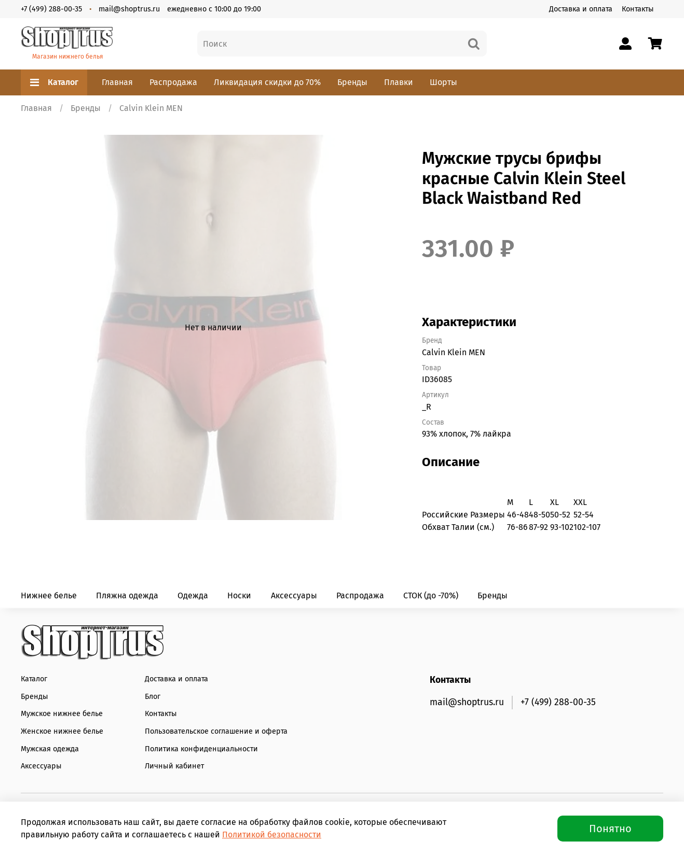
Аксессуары (294, 595)
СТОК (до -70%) (430, 595)
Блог (152, 696)
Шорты (443, 82)
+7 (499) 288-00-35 (51, 9)
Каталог (54, 82)
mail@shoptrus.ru (129, 9)
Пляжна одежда (127, 595)
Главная (117, 82)
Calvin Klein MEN (151, 108)
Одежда (192, 595)
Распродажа (173, 82)
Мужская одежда (50, 749)
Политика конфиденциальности (201, 749)
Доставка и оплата (580, 9)
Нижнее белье (49, 595)
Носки (239, 595)
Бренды (352, 82)
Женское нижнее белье (62, 731)
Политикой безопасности (271, 834)
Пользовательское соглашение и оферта (216, 731)
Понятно (610, 828)
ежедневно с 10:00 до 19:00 (214, 9)
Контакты (638, 9)
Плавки (398, 82)
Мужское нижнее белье (62, 713)
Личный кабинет (174, 766)
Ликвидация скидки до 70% (267, 82)
